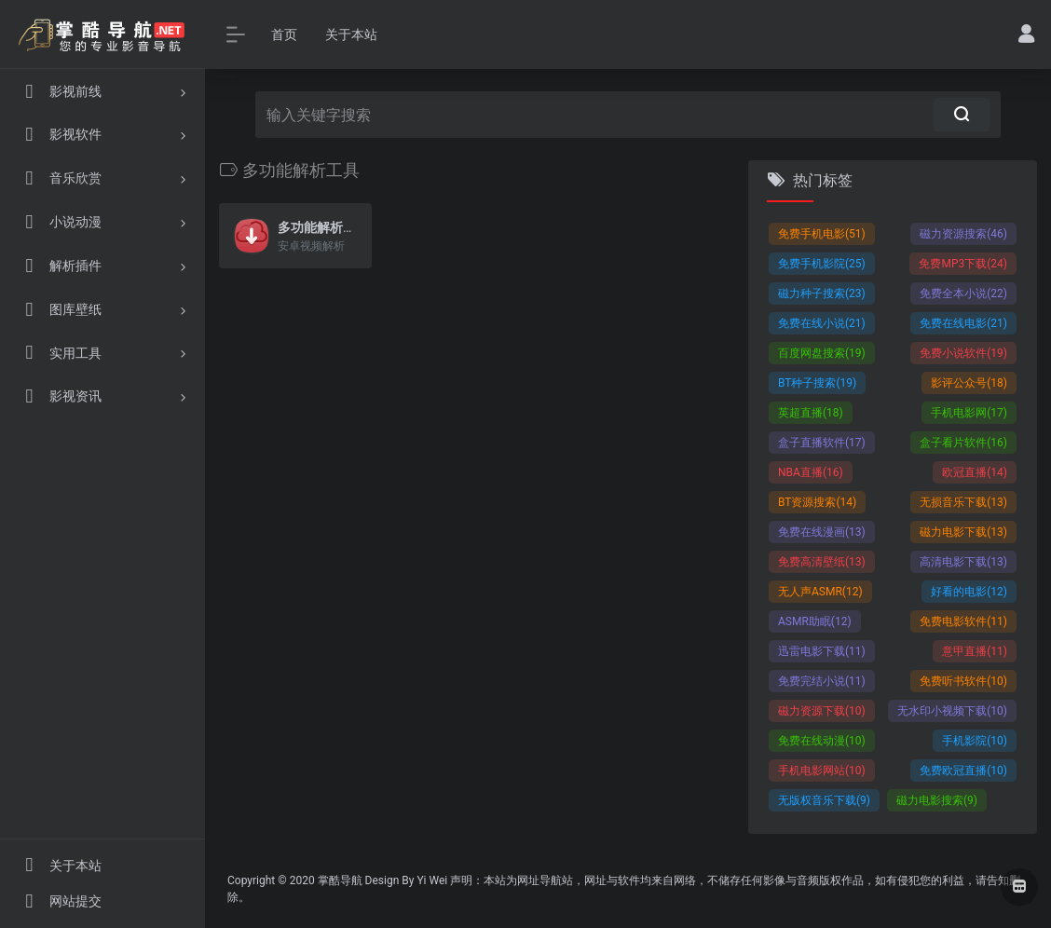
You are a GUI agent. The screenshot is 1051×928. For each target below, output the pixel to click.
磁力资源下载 (822, 710)
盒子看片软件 (963, 442)
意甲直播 (974, 651)
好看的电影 (969, 591)
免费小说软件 (963, 353)
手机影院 (974, 740)
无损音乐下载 (963, 502)
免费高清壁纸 (822, 561)
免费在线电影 (963, 323)
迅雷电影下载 (822, 651)
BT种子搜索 (817, 382)
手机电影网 (969, 412)
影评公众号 (969, 382)
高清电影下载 (963, 561)
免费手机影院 (822, 263)
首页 (284, 34)
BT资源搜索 (817, 502)
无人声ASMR (820, 591)
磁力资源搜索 (963, 233)
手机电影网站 (822, 770)
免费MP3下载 (963, 263)
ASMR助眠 (815, 621)
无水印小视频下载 (952, 710)
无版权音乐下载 (824, 800)
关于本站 (351, 34)
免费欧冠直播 (963, 770)
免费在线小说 (822, 323)
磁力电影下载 (963, 532)
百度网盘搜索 (822, 353)
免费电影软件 (963, 621)
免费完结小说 (822, 681)
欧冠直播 (974, 472)
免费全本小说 (963, 293)
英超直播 (810, 412)
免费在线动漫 (822, 740)
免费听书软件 (963, 681)
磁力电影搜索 (936, 800)
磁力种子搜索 (822, 293)
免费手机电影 (822, 233)
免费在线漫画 (822, 532)
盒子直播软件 (822, 442)
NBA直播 (810, 472)
